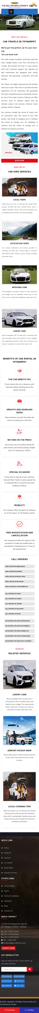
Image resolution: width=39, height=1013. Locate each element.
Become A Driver (10, 873)
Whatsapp (7, 981)
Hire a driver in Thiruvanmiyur (16, 586)
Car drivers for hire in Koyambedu (17, 626)
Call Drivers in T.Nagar (13, 603)
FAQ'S (6, 891)
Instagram (19, 976)
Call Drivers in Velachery (14, 609)
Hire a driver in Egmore (13, 571)
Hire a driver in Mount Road (15, 576)
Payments (8, 901)
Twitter (19, 981)
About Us (7, 853)
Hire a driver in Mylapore (14, 581)
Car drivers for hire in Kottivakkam (18, 641)
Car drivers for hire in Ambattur (17, 631)
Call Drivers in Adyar (12, 614)
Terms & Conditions (11, 896)
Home (6, 848)
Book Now (10, 1010)
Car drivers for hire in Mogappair (17, 621)
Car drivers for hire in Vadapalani (17, 636)
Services (7, 858)
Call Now (29, 1010)
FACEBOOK (6, 976)
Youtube (19, 986)
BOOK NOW (19, 161)
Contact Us (8, 911)
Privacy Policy (9, 886)
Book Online (8, 868)
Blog (6, 906)
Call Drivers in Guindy (13, 598)
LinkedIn (6, 986)
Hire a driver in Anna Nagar (15, 566)
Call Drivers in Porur (13, 593)
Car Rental (8, 863)
